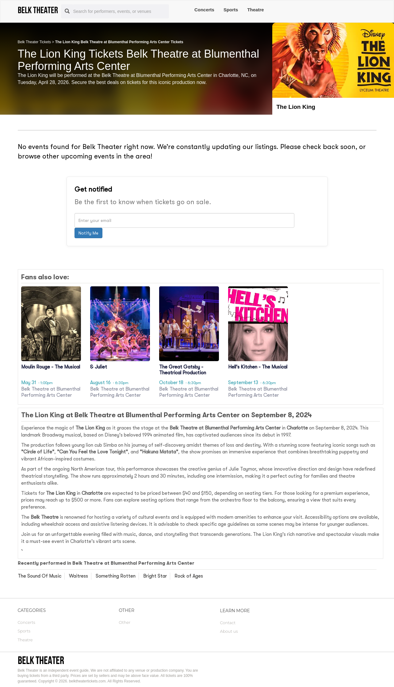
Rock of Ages (188, 576)
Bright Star (155, 576)
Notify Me (88, 233)
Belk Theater (41, 660)
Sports (231, 9)
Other (125, 622)
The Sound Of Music (39, 576)
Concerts (204, 9)
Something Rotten (116, 576)
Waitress (78, 576)
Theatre (255, 9)
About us (229, 631)
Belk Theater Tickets (34, 42)
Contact (228, 622)
